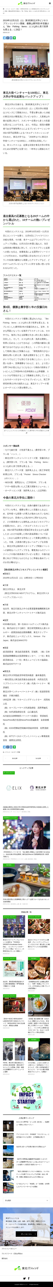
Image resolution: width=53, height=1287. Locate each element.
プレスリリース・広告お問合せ (12, 1253)
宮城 (18, 752)
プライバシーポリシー (9, 1249)
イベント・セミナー (11, 752)
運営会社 (5, 1258)
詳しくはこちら (26, 1234)
